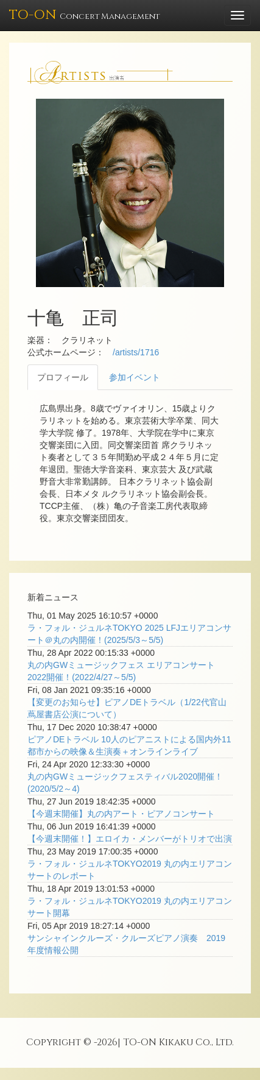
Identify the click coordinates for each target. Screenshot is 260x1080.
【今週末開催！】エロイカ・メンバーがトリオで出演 (129, 839)
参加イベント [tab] (134, 377)
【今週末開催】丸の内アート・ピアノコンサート (121, 814)
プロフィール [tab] (62, 377)
